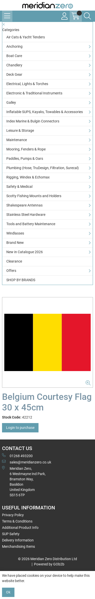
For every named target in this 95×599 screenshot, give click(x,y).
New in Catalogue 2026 (24, 252)
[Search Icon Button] (87, 16)
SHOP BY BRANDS (20, 280)
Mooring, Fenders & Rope (26, 149)
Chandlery (14, 65)
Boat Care (14, 56)
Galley (11, 102)
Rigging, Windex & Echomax (28, 177)
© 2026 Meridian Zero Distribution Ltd (47, 559)
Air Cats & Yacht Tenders (25, 37)
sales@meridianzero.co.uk (26, 462)
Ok (8, 592)
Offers (11, 271)
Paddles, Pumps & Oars (24, 159)
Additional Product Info (20, 528)
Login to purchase (20, 428)
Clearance (14, 261)
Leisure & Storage (20, 130)
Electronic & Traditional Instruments (34, 93)
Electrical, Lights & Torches (27, 84)
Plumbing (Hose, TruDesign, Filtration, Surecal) (42, 168)
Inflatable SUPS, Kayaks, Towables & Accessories (44, 112)
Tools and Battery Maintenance (30, 224)
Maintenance (16, 140)
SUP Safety (11, 534)
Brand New (15, 243)
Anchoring (14, 46)
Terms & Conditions (17, 521)
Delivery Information (18, 540)
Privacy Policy (13, 515)
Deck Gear (14, 74)
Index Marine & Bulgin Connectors (32, 121)
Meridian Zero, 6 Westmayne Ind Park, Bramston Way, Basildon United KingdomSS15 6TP (24, 481)
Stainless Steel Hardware (25, 215)
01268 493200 (17, 455)
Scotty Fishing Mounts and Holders (33, 196)
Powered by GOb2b (49, 564)
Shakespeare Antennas (24, 205)
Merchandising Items (18, 546)
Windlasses (15, 233)
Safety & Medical (19, 187)
